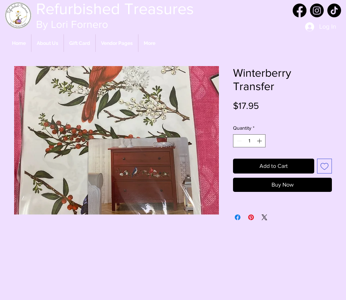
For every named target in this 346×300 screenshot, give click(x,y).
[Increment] (260, 141)
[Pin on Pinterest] (251, 217)
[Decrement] (238, 141)
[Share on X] (264, 217)
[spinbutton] (249, 141)
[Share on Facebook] (237, 217)
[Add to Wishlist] (324, 166)
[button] (117, 43)
